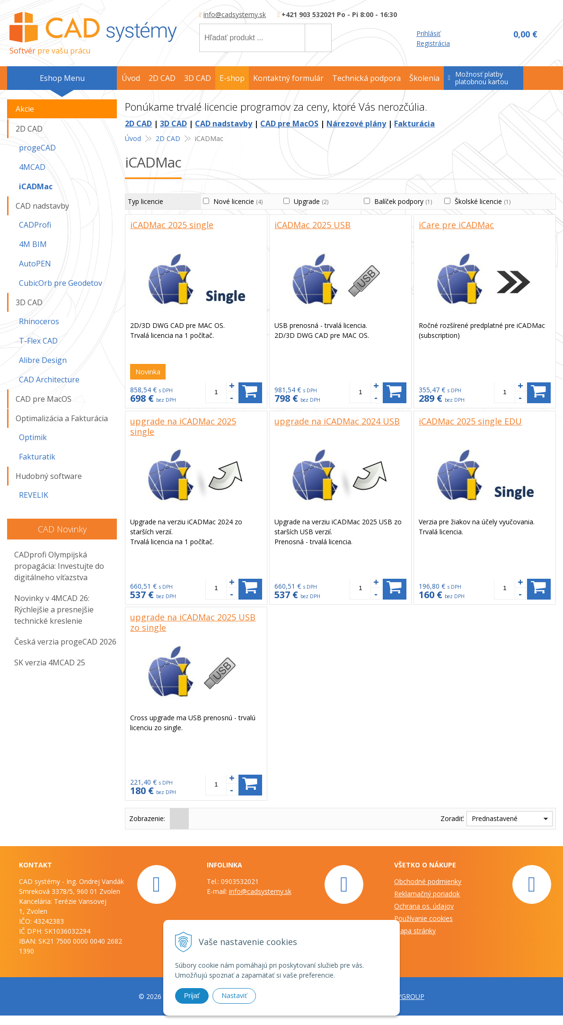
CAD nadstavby (223, 123)
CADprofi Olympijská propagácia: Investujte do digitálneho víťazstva (59, 566)
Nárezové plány (356, 123)
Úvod (131, 78)
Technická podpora (366, 78)
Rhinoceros (39, 321)
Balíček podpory (403, 201)
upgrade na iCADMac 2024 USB (337, 421)
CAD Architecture (49, 379)
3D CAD (173, 123)
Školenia (424, 78)
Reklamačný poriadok (427, 893)
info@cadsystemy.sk (234, 14)
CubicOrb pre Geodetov (60, 283)
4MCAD (32, 167)
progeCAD (37, 147)
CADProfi (35, 225)
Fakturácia (414, 123)
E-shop (232, 78)
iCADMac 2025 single (171, 224)
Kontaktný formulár (288, 78)
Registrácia (433, 43)
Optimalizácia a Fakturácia (62, 418)
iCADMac (36, 186)
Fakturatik (37, 456)
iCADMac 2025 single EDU (470, 421)
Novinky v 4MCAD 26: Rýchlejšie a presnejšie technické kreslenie (54, 609)
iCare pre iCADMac (456, 224)
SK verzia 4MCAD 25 (49, 662)
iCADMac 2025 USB (312, 224)
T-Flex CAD (38, 341)
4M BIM (33, 244)
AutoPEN (35, 263)
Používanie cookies (423, 918)
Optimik (33, 437)
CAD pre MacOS (289, 123)
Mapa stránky (415, 930)
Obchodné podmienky (427, 881)
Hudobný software (49, 476)
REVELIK (33, 495)
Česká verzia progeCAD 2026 (65, 641)
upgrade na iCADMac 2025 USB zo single (192, 622)
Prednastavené (495, 818)
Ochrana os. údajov (424, 905)
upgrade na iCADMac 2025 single (183, 426)
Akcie (25, 109)
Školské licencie (482, 201)
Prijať (192, 995)
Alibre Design (43, 360)
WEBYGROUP (403, 996)
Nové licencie (238, 201)
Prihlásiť (428, 33)
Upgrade (311, 201)
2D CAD (138, 123)
